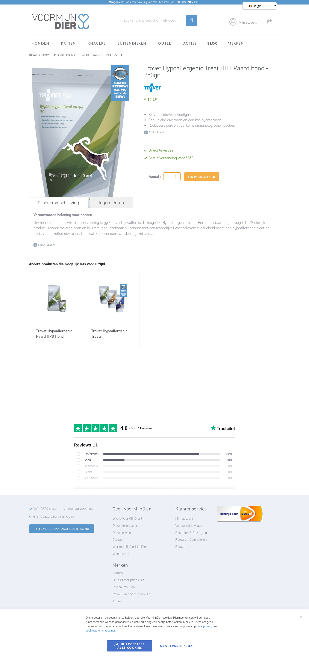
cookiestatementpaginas (100, 631)
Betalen (180, 546)
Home (33, 55)
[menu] (154, 43)
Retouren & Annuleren (191, 539)
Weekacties (121, 553)
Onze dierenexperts (126, 525)
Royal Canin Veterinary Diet (132, 594)
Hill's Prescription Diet (128, 580)
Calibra (118, 573)
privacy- (208, 626)
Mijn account (248, 22)
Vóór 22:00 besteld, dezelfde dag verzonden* (64, 508)
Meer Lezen (157, 131)
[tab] (58, 202)
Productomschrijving (58, 203)
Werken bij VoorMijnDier (130, 546)
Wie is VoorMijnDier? (127, 518)
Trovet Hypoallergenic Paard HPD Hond (54, 333)
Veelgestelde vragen (189, 525)
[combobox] (157, 20)
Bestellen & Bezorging (191, 532)
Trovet (117, 601)
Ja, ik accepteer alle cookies (130, 646)
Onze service (122, 532)
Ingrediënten (111, 202)
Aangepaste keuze (177, 646)
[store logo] (60, 21)
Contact (118, 539)
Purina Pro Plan (124, 587)
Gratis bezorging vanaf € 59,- (53, 516)
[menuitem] (41, 43)
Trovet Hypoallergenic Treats (109, 333)
